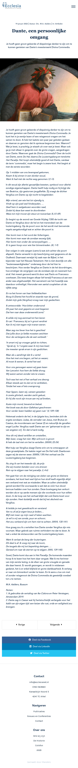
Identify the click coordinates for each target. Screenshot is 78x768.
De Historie (39, 740)
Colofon (39, 745)
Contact (39, 721)
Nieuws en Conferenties (39, 716)
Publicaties (39, 711)
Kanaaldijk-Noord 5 (39, 691)
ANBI (39, 750)
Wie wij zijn (39, 736)
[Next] (57, 624)
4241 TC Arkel (39, 696)
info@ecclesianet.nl (39, 682)
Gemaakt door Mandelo (39, 762)
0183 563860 (39, 687)
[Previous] (20, 624)
